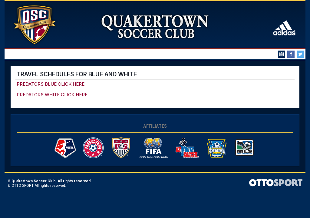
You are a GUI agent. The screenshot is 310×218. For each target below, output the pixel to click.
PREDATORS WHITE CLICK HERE (52, 94)
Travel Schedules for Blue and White (77, 74)
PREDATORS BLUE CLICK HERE (50, 84)
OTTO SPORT (23, 185)
